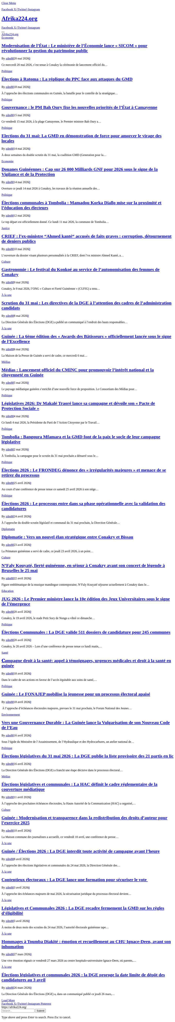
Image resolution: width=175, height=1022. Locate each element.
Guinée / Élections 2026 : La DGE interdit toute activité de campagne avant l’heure (80, 851)
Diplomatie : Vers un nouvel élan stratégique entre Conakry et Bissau (67, 537)
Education (7, 591)
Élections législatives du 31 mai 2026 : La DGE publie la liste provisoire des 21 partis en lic (87, 756)
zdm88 (10, 58)
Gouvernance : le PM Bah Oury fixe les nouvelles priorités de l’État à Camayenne (79, 107)
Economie (7, 37)
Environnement (10, 714)
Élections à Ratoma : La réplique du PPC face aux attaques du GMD (67, 79)
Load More (8, 1000)
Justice (5, 228)
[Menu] (2, 32)
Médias (5, 361)
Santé (4, 652)
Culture (5, 261)
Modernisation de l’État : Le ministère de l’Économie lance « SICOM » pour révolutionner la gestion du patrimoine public (74, 48)
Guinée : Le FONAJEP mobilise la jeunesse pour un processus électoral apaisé (75, 694)
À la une (6, 295)
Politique (6, 71)
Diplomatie (8, 529)
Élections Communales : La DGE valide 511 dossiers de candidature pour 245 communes (85, 632)
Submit (40, 1010)
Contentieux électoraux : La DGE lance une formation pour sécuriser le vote (74, 879)
